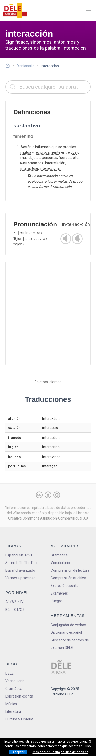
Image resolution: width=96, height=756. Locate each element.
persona (48, 158)
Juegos (57, 601)
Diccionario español (66, 632)
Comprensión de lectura (70, 570)
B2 (7, 609)
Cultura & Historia (19, 719)
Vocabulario (60, 563)
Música (11, 704)
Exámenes (59, 593)
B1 (22, 602)
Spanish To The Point (22, 563)
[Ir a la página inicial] (9, 66)
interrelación (55, 163)
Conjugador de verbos (68, 625)
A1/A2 (10, 602)
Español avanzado (20, 570)
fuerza (64, 158)
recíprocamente (47, 152)
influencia (43, 147)
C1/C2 (19, 609)
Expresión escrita (64, 586)
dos (74, 152)
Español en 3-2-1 (19, 555)
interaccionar (50, 168)
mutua (25, 152)
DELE (9, 673)
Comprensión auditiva (68, 578)
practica (69, 147)
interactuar (29, 168)
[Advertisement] (48, 313)
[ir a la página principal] (15, 10)
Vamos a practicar (20, 578)
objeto (33, 158)
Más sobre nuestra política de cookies (60, 752)
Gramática (59, 555)
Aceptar (18, 752)
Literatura (13, 711)
